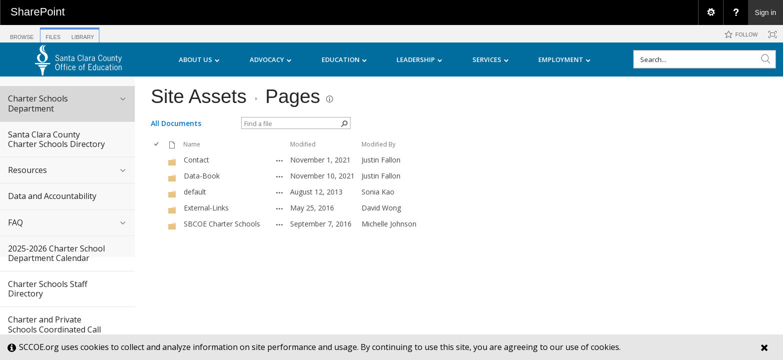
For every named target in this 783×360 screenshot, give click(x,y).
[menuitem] (710, 12)
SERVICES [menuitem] (490, 59)
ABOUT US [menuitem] (199, 59)
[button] (766, 58)
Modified (303, 144)
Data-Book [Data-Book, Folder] (202, 175)
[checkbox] (157, 144)
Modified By (378, 144)
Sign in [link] (766, 12)
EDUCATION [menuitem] (344, 59)
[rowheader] (158, 160)
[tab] (21, 33)
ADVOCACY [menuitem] (271, 59)
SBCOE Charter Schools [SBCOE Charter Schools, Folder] (222, 223)
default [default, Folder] (195, 191)
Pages (292, 96)
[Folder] (172, 161)
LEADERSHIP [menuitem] (419, 59)
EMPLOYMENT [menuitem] (564, 59)
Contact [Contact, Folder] (196, 159)
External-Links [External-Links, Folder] (206, 207)
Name (191, 144)
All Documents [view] (176, 123)
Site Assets (199, 96)
